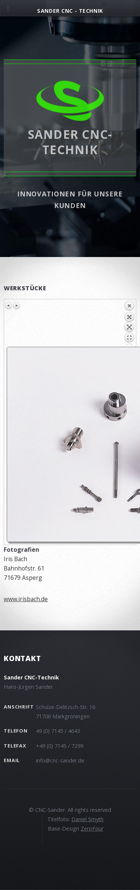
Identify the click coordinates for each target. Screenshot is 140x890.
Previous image (9, 305)
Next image (16, 305)
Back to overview (129, 322)
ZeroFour (92, 828)
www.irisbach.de (26, 599)
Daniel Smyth (87, 819)
